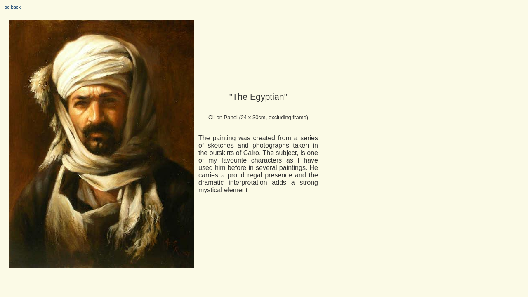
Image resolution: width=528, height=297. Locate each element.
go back (13, 7)
